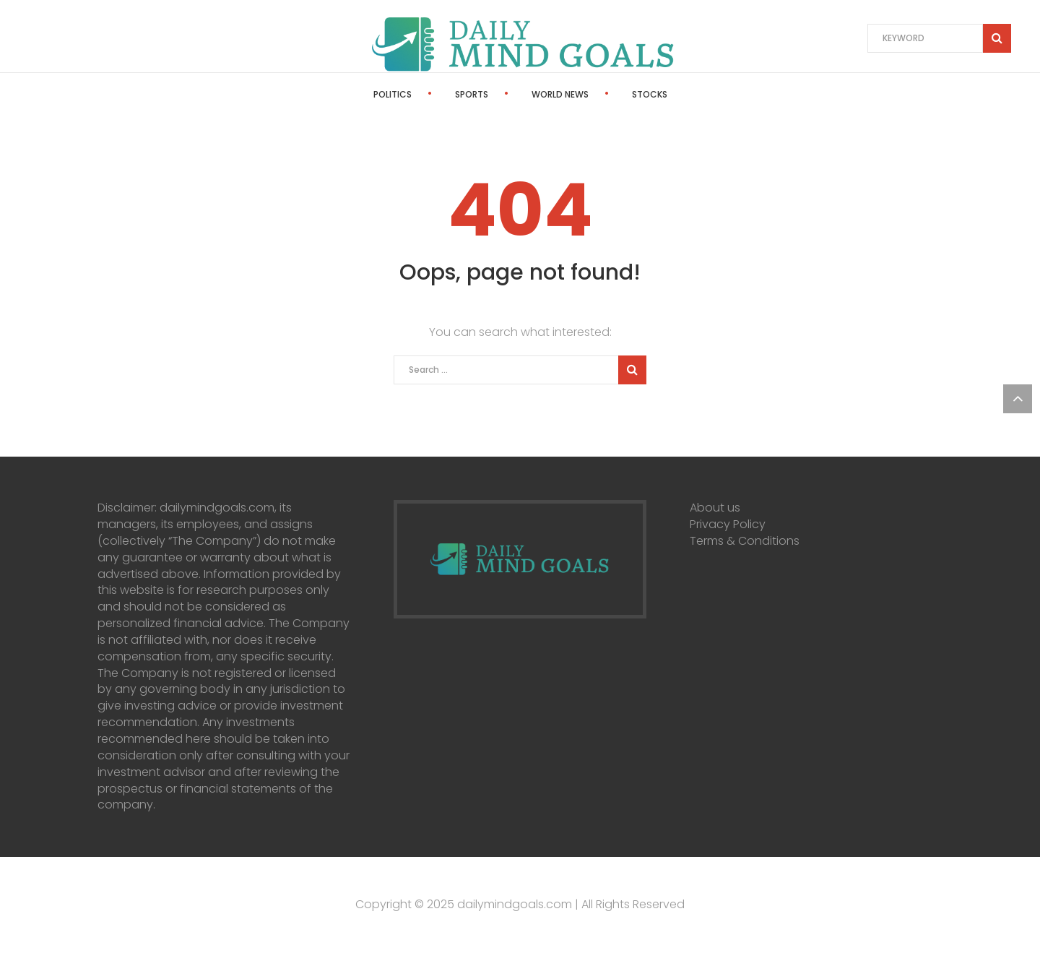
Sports (471, 94)
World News (560, 94)
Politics (392, 94)
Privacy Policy (728, 524)
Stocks (649, 94)
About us (715, 507)
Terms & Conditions (745, 540)
